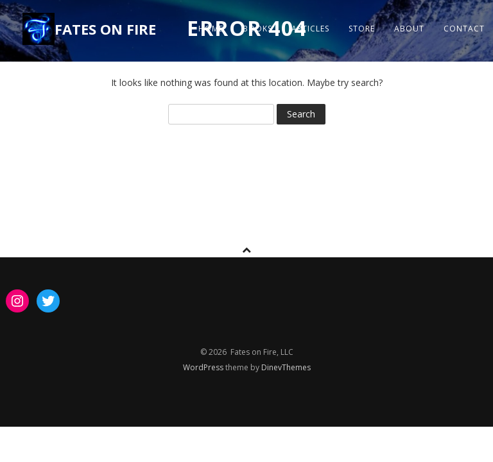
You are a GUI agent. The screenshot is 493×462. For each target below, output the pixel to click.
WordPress (204, 367)
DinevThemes (286, 367)
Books (257, 28)
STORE (362, 28)
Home (210, 28)
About (409, 28)
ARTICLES (310, 28)
